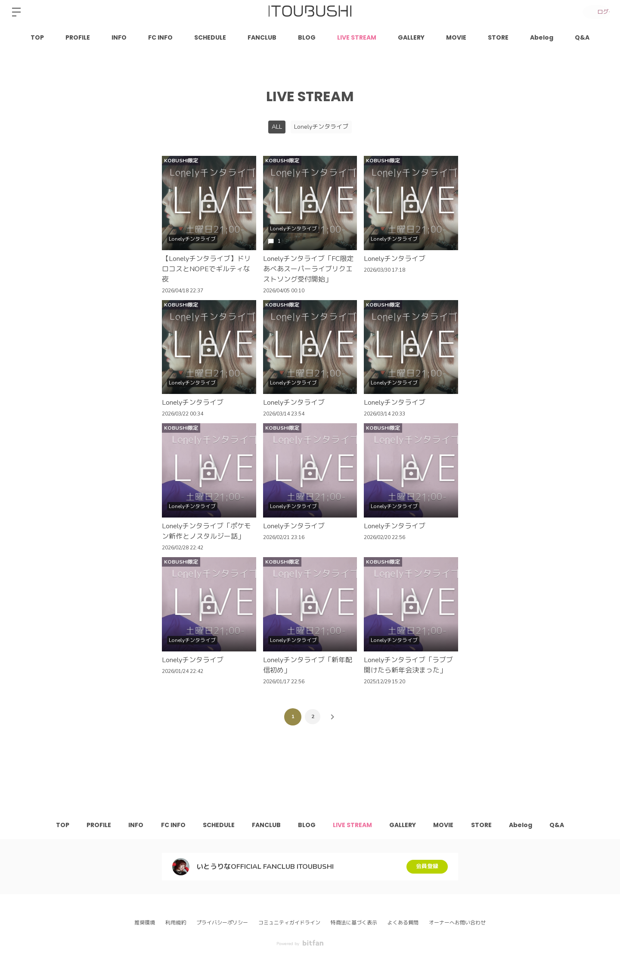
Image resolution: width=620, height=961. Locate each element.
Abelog (541, 37)
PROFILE (77, 37)
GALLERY (411, 37)
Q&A (582, 37)
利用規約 (175, 922)
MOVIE (456, 37)
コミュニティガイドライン (289, 922)
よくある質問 (403, 922)
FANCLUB (262, 37)
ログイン (594, 12)
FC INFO (160, 37)
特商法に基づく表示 (354, 922)
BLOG (307, 37)
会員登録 (427, 866)
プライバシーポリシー (222, 922)
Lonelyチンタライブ (321, 127)
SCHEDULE (210, 37)
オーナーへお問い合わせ (457, 922)
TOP (37, 37)
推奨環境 (144, 922)
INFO (119, 37)
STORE (498, 37)
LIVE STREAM (356, 37)
